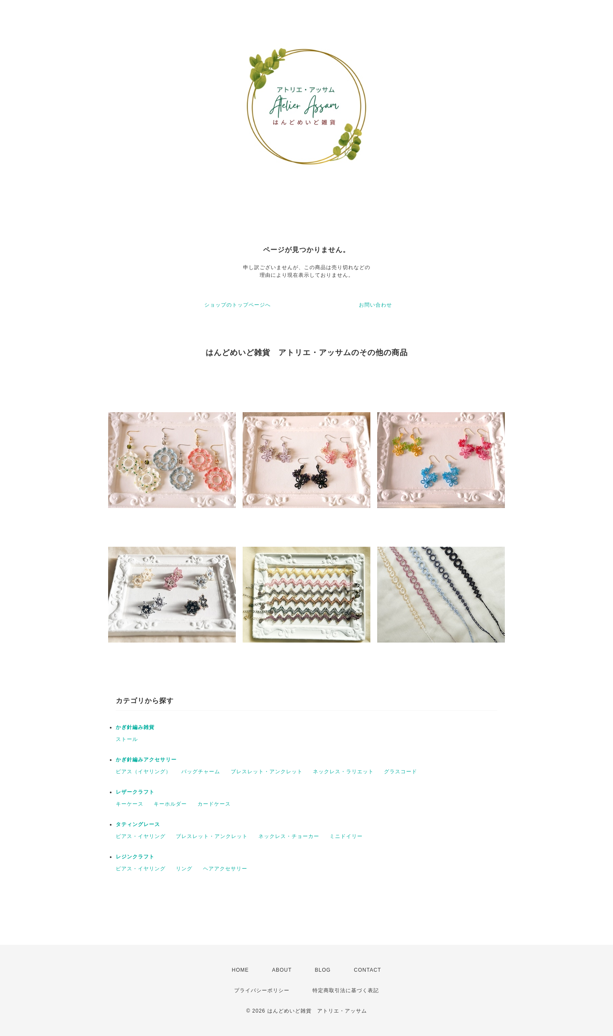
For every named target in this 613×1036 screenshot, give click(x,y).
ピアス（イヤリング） (143, 772)
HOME (240, 970)
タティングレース (138, 824)
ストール (127, 739)
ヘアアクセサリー (225, 869)
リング (184, 869)
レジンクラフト (135, 857)
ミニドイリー (346, 836)
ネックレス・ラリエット (343, 772)
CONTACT (367, 970)
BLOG (323, 970)
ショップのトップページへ (237, 305)
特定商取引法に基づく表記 (345, 990)
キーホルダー (170, 804)
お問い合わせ (375, 305)
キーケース (129, 804)
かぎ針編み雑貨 (135, 727)
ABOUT (282, 970)
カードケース (214, 804)
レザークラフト (135, 792)
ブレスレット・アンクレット (267, 772)
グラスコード (400, 772)
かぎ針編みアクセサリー (146, 760)
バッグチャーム (200, 772)
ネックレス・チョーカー (288, 836)
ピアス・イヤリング (141, 836)
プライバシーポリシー (261, 990)
